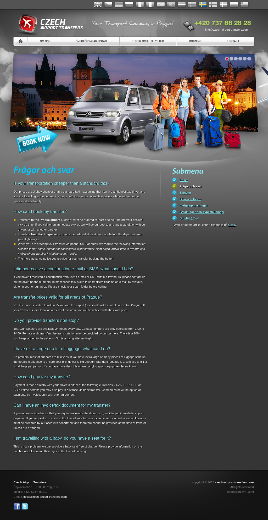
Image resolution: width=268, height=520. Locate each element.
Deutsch (119, 4)
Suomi (213, 4)
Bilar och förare (191, 199)
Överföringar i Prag (91, 41)
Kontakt (233, 41)
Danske (223, 4)
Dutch (181, 4)
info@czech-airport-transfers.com (227, 29)
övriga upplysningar (194, 205)
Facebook (17, 506)
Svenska (202, 4)
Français (140, 4)
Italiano (150, 4)
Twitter (24, 506)
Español (161, 4)
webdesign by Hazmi (240, 491)
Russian (129, 4)
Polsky (234, 4)
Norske (192, 4)
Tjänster (185, 192)
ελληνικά (244, 4)
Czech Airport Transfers (48, 23)
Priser (184, 180)
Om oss (45, 41)
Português (171, 4)
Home (20, 41)
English (98, 4)
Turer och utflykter (148, 41)
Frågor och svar (191, 186)
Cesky (232, 224)
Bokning (195, 41)
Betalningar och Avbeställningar (202, 212)
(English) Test (189, 218)
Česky (108, 4)
